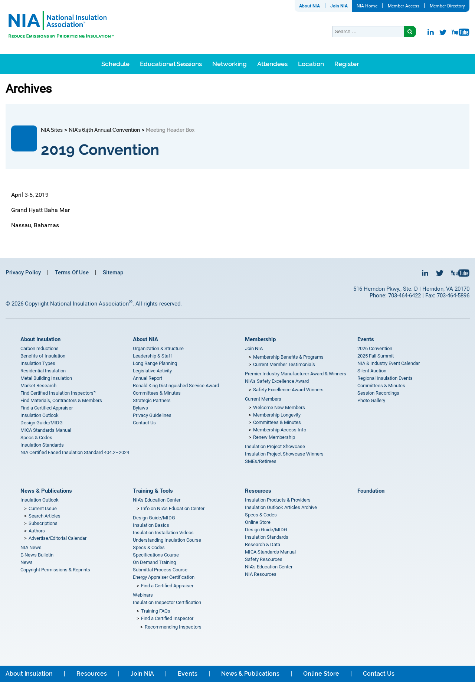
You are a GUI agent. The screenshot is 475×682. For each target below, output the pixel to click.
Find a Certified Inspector (167, 618)
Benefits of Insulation (42, 356)
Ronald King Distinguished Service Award (176, 385)
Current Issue (43, 508)
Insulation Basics (151, 525)
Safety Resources (263, 559)
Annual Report (147, 378)
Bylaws (140, 408)
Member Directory (447, 6)
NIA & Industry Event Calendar (388, 363)
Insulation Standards (42, 445)
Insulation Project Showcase (275, 446)
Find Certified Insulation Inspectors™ (58, 393)
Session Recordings (378, 393)
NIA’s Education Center (156, 500)
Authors (37, 530)
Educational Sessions (171, 64)
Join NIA (339, 6)
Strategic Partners (152, 400)
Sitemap (113, 272)
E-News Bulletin (36, 555)
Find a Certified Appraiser (46, 408)
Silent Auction (371, 370)
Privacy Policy (23, 272)
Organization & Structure (158, 348)
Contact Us (144, 422)
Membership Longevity (277, 415)
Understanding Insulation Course (167, 540)
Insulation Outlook (39, 415)
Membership (260, 339)
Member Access (403, 6)
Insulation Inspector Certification (167, 602)
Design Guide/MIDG (41, 422)
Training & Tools (153, 490)
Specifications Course (156, 555)
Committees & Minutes (157, 393)
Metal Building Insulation (46, 378)
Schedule (115, 64)
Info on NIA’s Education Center (172, 508)
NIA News (31, 547)
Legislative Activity (152, 370)
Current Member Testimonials (284, 364)
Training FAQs (155, 611)
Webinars (143, 595)
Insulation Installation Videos (163, 532)
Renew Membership (274, 437)
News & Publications (46, 490)
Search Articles (44, 516)
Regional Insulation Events (385, 378)
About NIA (309, 6)
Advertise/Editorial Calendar (57, 538)
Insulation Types (37, 363)
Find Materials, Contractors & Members (61, 400)
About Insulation (40, 339)
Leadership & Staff (152, 356)
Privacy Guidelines (152, 415)
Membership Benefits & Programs (288, 357)
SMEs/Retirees (260, 461)
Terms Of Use (72, 272)
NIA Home (367, 6)
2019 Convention (100, 149)
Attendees (272, 64)
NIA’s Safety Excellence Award (277, 381)
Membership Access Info (279, 430)
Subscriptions (43, 523)
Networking (229, 64)
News (26, 562)
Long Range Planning (155, 363)
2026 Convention (374, 348)
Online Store (258, 522)
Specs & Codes (36, 437)
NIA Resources (260, 574)
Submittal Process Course (160, 569)
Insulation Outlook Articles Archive (281, 507)
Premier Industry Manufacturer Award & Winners (295, 373)
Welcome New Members (279, 407)
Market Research (38, 385)
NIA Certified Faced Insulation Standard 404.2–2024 (74, 452)
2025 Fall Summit (375, 356)
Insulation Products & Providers (278, 500)
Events (365, 339)
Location (311, 64)
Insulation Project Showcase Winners (284, 454)
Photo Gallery (371, 400)
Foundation (370, 490)
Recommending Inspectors (173, 627)
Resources (258, 490)
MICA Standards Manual (45, 430)
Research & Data (262, 544)
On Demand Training (154, 562)
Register (346, 64)
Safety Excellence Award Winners (288, 389)
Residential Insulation (43, 370)
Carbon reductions (39, 348)
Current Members (263, 399)
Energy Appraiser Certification (163, 577)
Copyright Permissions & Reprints (55, 569)
